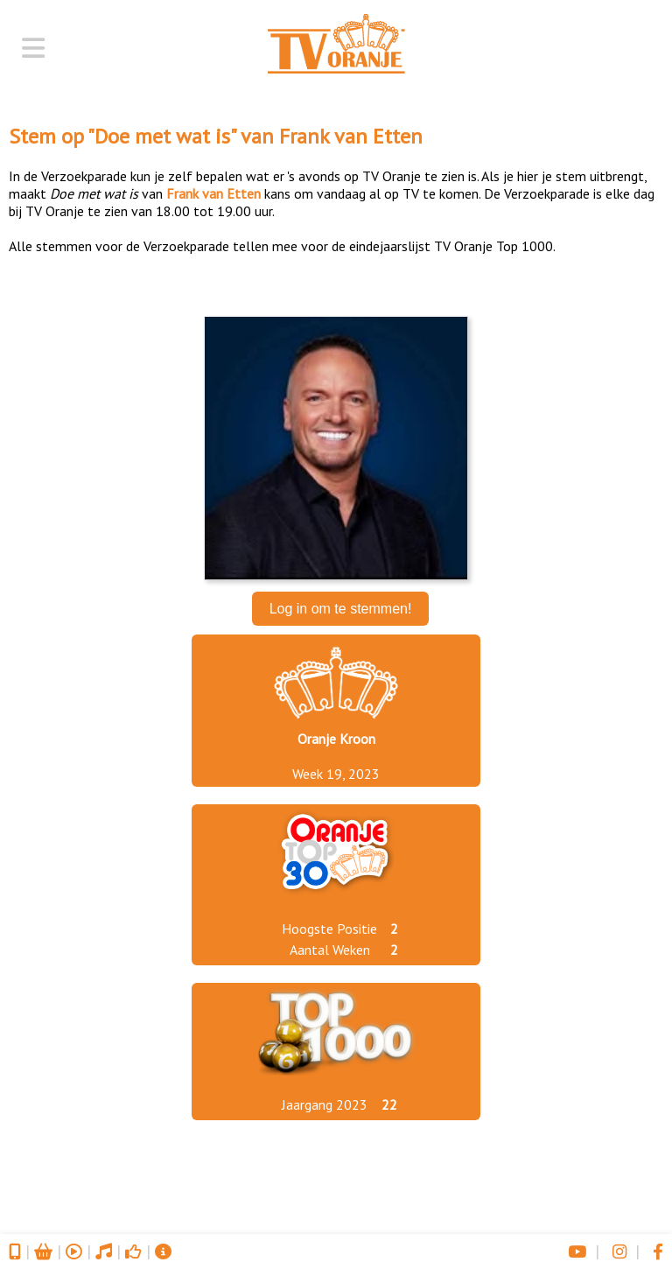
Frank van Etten (351, 136)
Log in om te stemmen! (341, 608)
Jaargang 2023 (325, 1104)
